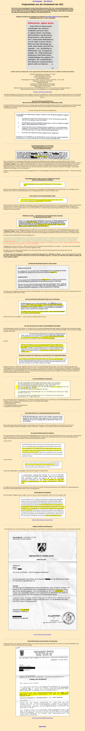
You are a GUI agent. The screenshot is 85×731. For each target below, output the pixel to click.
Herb (35, 16)
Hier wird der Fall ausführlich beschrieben (42, 718)
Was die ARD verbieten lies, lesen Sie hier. (42, 520)
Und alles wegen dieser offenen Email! (42, 92)
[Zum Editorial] (48, 1)
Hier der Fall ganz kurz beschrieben (42, 634)
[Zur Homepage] (37, 1)
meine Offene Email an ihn (52, 16)
